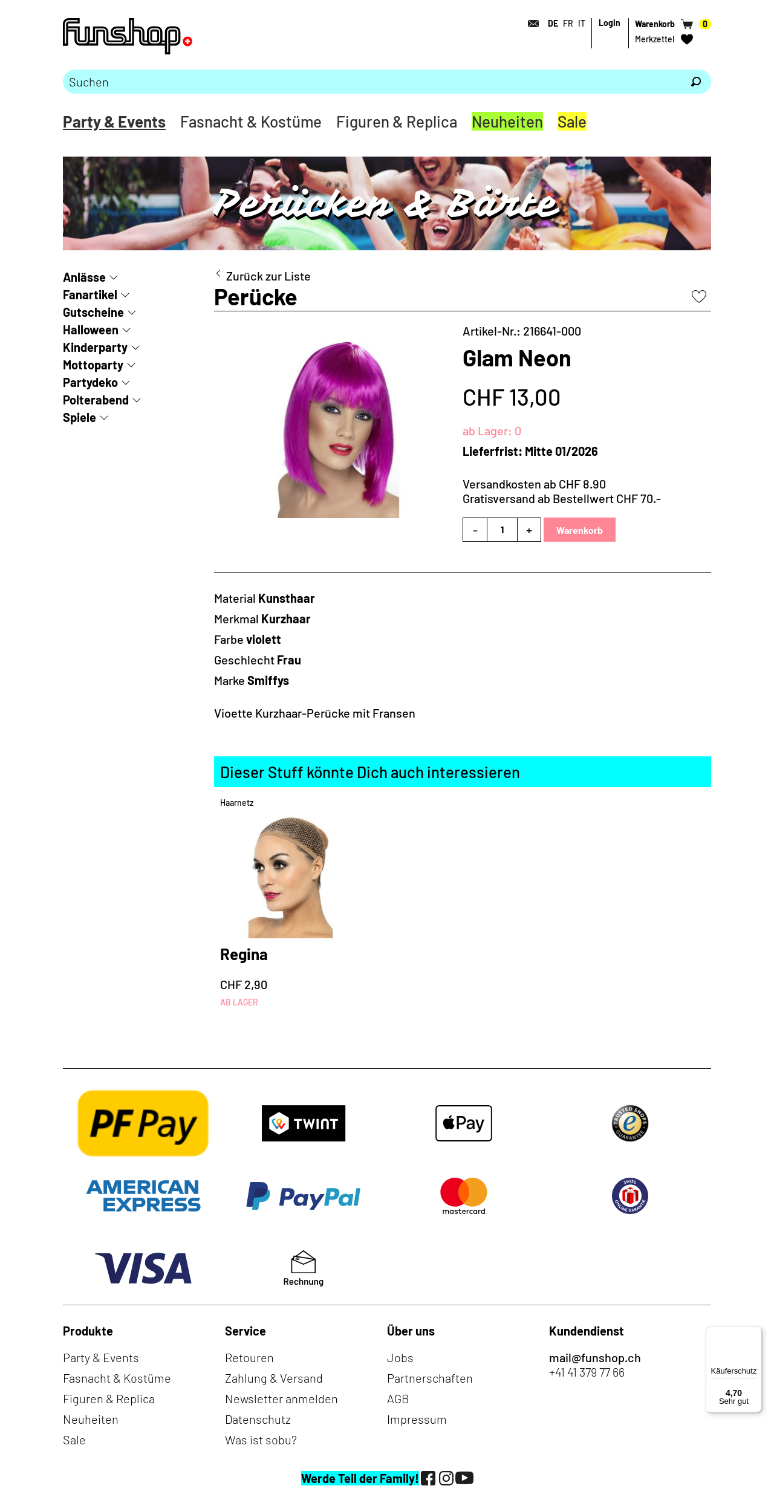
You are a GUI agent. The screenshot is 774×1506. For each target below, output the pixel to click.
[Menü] (754, 1333)
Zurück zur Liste (268, 275)
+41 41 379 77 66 (587, 1372)
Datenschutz (258, 1419)
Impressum (417, 1419)
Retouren (249, 1357)
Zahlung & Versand (274, 1378)
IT (581, 23)
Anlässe (84, 277)
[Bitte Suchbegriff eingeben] (372, 82)
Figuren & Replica (396, 121)
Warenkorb (579, 530)
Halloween (91, 329)
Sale (572, 121)
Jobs (400, 1357)
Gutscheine (93, 312)
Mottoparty (93, 364)
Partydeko (90, 382)
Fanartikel (90, 294)
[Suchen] (696, 82)
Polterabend (96, 399)
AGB (398, 1398)
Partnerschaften (430, 1378)
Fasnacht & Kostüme (251, 121)
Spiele (79, 417)
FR (568, 23)
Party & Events (114, 121)
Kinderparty (95, 347)
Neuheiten (507, 121)
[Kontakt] (530, 23)
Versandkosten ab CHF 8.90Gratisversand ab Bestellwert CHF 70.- (562, 490)
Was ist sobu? (261, 1439)
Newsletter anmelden (281, 1398)
